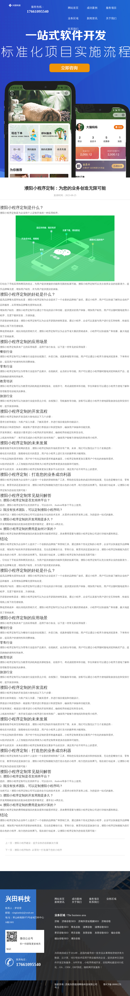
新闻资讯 (92, 18)
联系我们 (73, 28)
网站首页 (73, 7)
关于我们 (111, 18)
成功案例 (92, 7)
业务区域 (73, 18)
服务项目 (111, 7)
